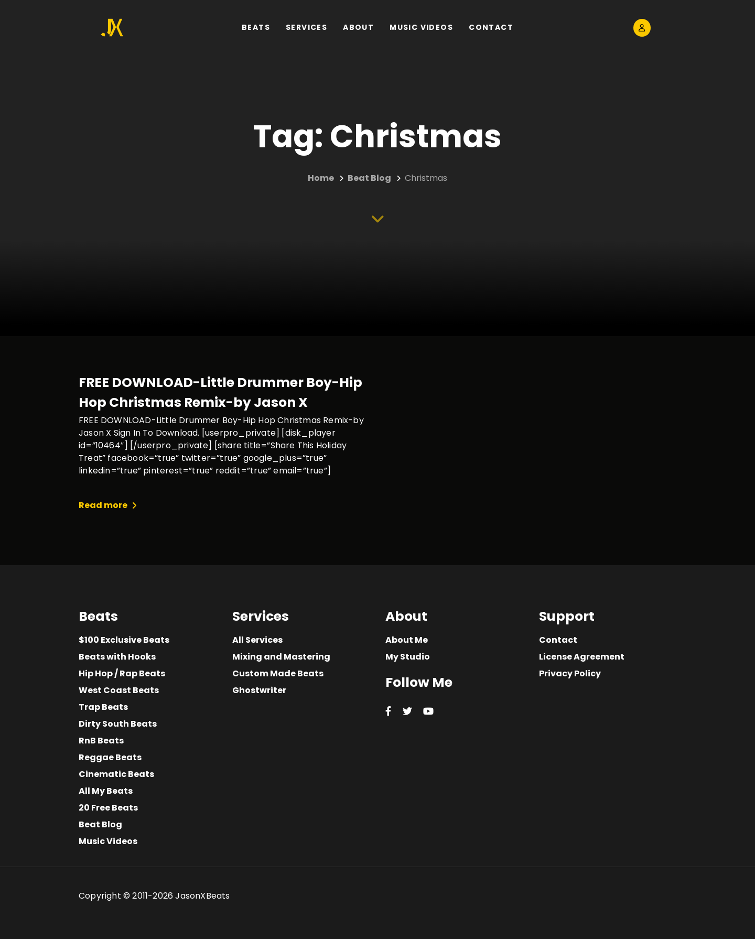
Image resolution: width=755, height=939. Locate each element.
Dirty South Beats (118, 724)
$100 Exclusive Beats (124, 640)
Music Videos (108, 841)
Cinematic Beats (116, 774)
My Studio (407, 657)
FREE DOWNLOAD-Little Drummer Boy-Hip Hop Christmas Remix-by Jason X (220, 392)
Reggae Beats (110, 757)
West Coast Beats (119, 690)
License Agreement (581, 657)
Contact (558, 640)
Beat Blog (100, 824)
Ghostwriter (259, 690)
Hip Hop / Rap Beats (122, 673)
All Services (257, 640)
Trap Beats (103, 707)
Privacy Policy (570, 673)
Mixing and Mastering (281, 657)
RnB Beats (101, 741)
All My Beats (106, 791)
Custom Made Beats (277, 673)
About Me (406, 640)
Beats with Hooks (117, 657)
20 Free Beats (108, 808)
